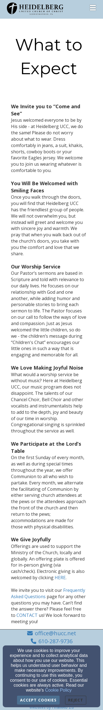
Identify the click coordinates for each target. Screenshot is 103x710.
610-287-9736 (55, 641)
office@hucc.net (55, 633)
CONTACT (21, 596)
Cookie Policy (58, 690)
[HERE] (32, 559)
